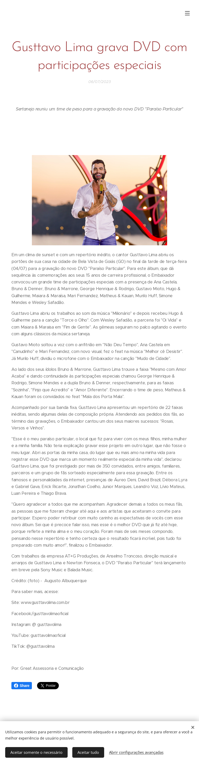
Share (21, 686)
